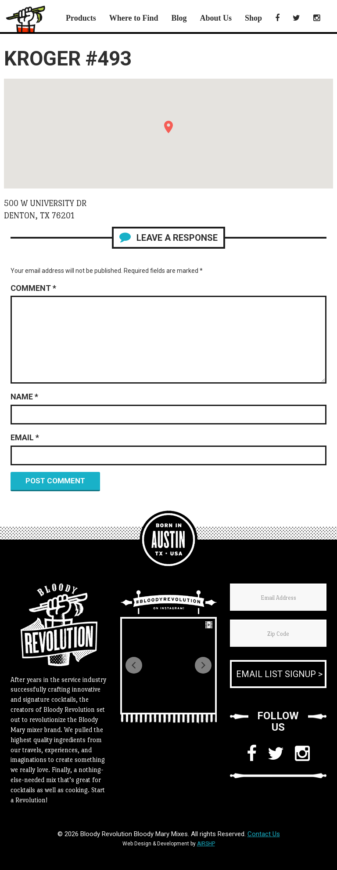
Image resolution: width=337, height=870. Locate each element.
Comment (33, 288)
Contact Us (263, 834)
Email (25, 437)
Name (24, 396)
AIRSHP (206, 844)
